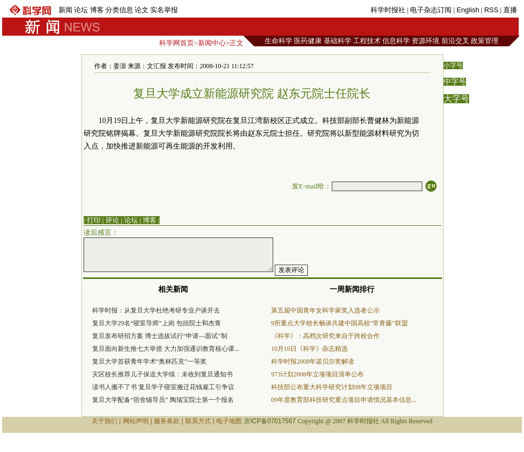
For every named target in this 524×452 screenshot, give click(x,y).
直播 (510, 10)
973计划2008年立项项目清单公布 (317, 374)
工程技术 (367, 41)
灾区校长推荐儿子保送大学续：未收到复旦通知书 (162, 374)
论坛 (81, 10)
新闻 (65, 10)
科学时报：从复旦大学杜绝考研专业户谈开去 (156, 310)
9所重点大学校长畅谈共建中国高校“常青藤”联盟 (339, 323)
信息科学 (396, 41)
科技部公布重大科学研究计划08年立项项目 (331, 387)
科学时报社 (388, 10)
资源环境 (425, 41)
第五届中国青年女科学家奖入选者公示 (325, 310)
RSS (491, 10)
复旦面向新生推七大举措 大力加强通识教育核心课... (165, 348)
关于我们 (104, 421)
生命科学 (278, 41)
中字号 (455, 82)
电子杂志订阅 (431, 10)
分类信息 (119, 10)
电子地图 (229, 421)
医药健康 (308, 41)
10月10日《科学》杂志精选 (309, 348)
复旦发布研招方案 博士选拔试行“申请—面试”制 (159, 336)
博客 (97, 10)
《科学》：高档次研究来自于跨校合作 (325, 336)
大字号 (456, 98)
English (467, 10)
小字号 (453, 65)
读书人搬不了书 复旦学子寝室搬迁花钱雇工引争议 (163, 387)
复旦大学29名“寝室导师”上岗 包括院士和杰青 (156, 323)
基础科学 (337, 41)
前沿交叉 (455, 41)
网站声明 (136, 421)
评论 (112, 220)
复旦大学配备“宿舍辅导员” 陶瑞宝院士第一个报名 (163, 400)
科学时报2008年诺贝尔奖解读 (312, 361)
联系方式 (198, 421)
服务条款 (166, 421)
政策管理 (484, 41)
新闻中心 (212, 43)
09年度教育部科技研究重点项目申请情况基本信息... (343, 400)
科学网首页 (176, 43)
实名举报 (164, 10)
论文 (142, 10)
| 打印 (92, 220)
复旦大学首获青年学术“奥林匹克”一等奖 (149, 361)
